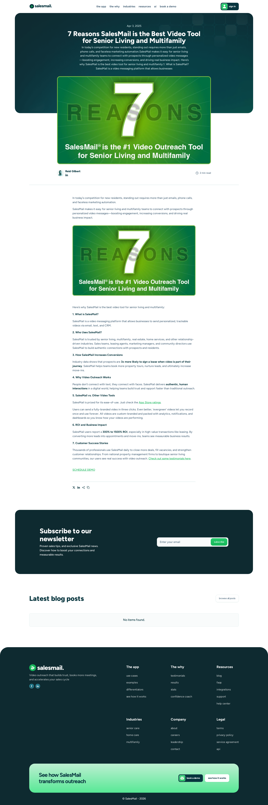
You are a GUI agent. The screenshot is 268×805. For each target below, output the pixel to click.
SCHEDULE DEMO (83, 469)
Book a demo (168, 6)
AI (155, 6)
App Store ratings (150, 402)
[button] (101, 6)
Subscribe (219, 541)
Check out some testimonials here (170, 458)
